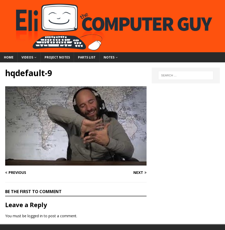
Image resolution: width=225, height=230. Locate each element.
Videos (27, 57)
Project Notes (57, 57)
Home (8, 57)
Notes (109, 57)
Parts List (87, 57)
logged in (35, 215)
